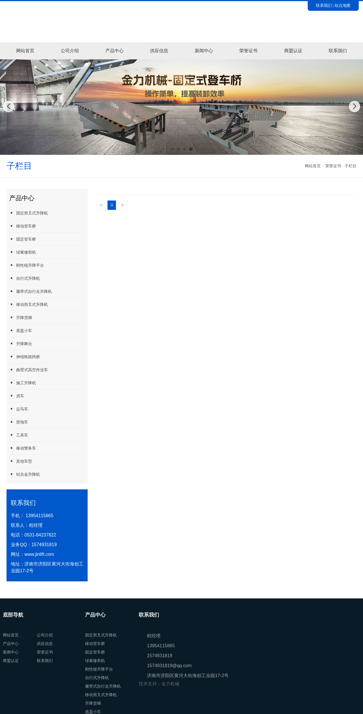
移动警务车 (22, 448)
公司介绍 (70, 50)
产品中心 (114, 50)
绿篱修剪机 (22, 252)
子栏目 (350, 166)
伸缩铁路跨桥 (24, 356)
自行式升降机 (24, 278)
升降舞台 (20, 343)
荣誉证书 (248, 50)
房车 (16, 395)
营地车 (18, 421)
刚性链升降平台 (26, 265)
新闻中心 (204, 50)
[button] (172, 149)
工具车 (18, 435)
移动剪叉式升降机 (28, 304)
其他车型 (20, 461)
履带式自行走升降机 (30, 291)
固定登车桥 (22, 239)
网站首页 (25, 50)
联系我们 (324, 5)
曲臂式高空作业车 (28, 369)
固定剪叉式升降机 (28, 212)
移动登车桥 (22, 226)
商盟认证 (293, 50)
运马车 (18, 408)
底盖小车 (20, 330)
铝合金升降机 (24, 474)
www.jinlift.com (39, 554)
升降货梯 (20, 317)
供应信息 (159, 50)
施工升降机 (22, 382)
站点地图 (343, 5)
